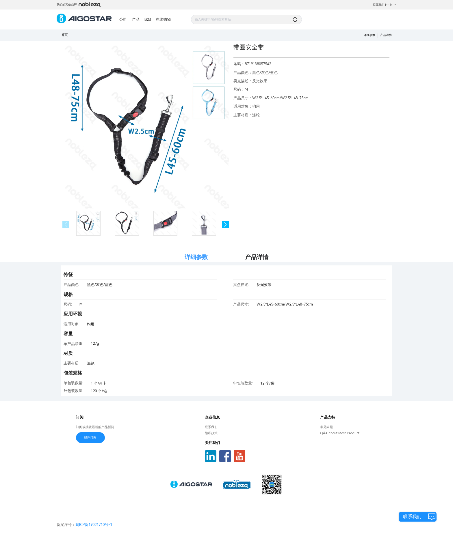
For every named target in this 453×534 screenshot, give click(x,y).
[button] (225, 224)
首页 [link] (64, 35)
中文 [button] (391, 4)
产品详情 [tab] (256, 257)
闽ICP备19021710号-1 (93, 524)
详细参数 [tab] (196, 257)
